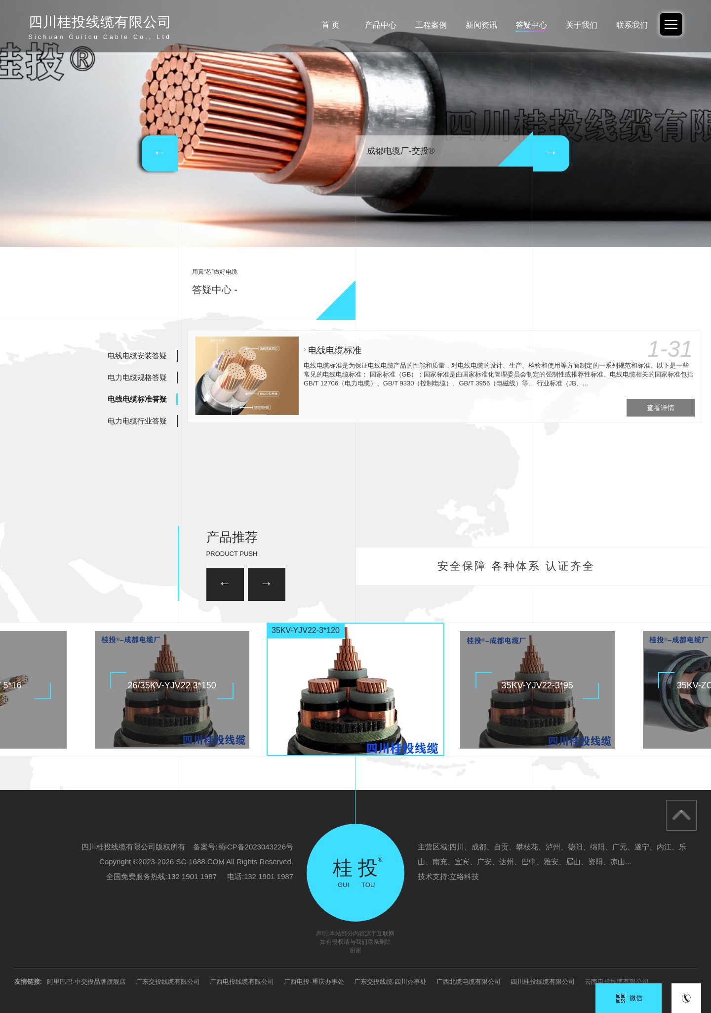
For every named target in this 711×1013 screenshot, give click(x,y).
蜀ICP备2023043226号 (255, 847)
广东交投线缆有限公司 (168, 981)
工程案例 (431, 25)
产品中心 (380, 25)
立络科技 (464, 876)
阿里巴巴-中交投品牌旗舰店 (86, 981)
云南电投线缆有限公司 (617, 981)
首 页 (330, 25)
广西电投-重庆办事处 (314, 981)
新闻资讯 (481, 25)
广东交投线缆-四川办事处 (390, 981)
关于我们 (581, 25)
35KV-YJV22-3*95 (537, 685)
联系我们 (632, 25)
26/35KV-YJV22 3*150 (172, 685)
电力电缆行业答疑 (137, 421)
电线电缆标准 (334, 350)
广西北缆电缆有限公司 (468, 981)
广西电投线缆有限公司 (242, 981)
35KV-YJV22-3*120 (306, 630)
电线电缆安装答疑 (137, 355)
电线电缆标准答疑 (137, 399)
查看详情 (660, 408)
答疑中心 (531, 25)
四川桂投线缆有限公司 (543, 981)
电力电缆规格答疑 (137, 377)
